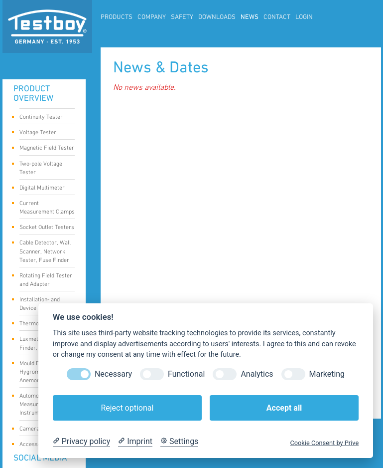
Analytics (257, 374)
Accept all (284, 408)
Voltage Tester (43, 133)
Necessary (113, 374)
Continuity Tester (43, 117)
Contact (276, 17)
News (249, 17)
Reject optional (127, 408)
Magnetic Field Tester (46, 148)
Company (151, 17)
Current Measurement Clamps (47, 208)
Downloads (217, 17)
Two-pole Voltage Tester (43, 168)
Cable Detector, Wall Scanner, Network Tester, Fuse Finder (45, 251)
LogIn (304, 17)
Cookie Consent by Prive (324, 443)
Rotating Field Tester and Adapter (45, 280)
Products (116, 17)
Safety (182, 17)
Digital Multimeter (43, 188)
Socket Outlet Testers (46, 228)
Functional (186, 374)
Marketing (327, 374)
